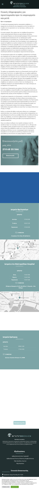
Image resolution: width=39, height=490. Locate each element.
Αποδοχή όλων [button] (15, 486)
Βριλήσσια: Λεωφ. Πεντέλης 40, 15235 (13, 474)
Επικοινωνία (19, 423)
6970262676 (19, 417)
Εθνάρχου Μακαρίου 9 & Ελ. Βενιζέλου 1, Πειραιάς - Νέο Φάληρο (21, 287)
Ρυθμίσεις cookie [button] (6, 486)
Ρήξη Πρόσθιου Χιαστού (20, 461)
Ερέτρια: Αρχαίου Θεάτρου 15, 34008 (15, 357)
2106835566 (21, 232)
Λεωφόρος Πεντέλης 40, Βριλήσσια (20, 236)
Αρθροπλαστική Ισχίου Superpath (20, 456)
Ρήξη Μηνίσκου (20, 463)
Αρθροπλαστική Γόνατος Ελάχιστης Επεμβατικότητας (20, 458)
